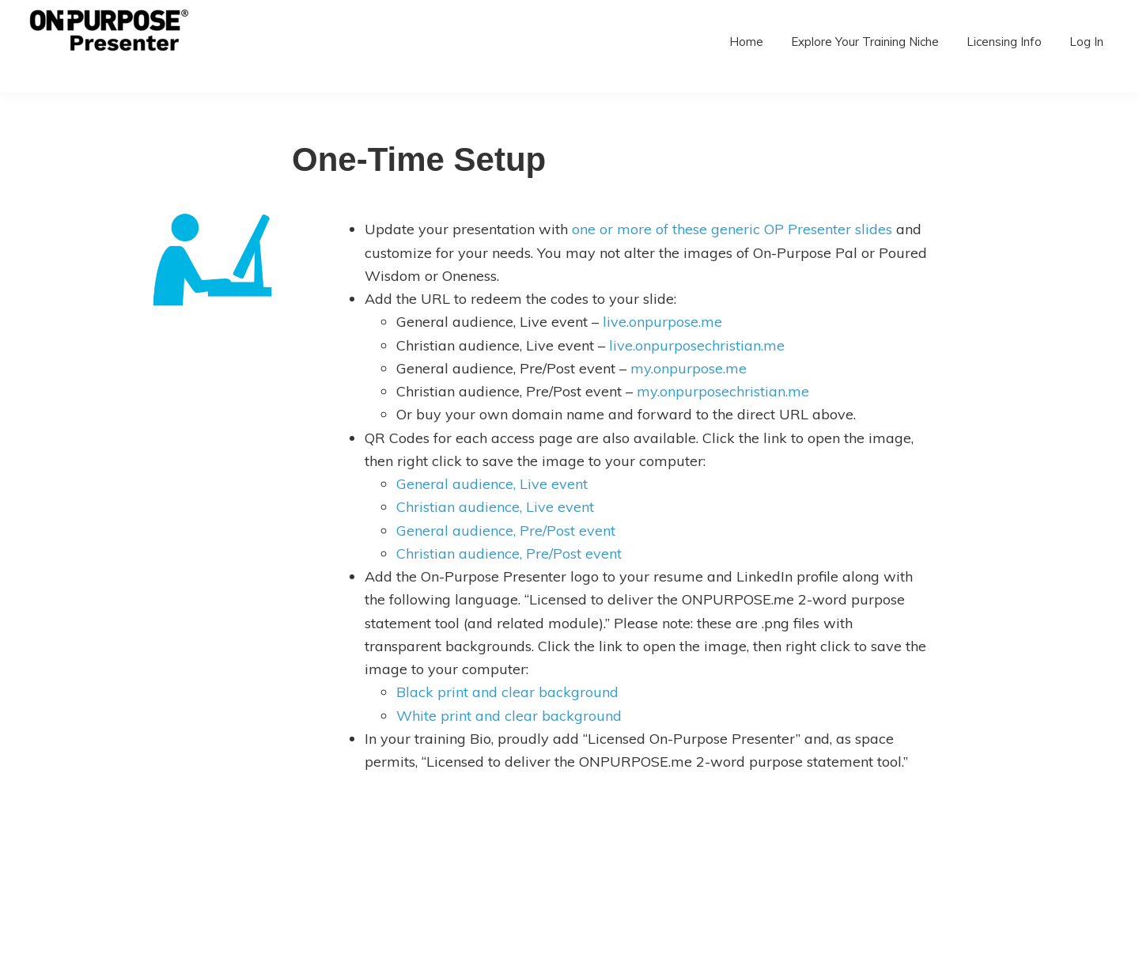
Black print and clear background (507, 692)
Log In (1086, 41)
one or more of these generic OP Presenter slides (732, 229)
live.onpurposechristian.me (697, 345)
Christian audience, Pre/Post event (509, 553)
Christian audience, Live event (495, 507)
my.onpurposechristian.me (723, 391)
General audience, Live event (492, 484)
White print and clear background (509, 716)
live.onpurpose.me (662, 322)
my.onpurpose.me (688, 368)
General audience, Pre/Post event (505, 530)
